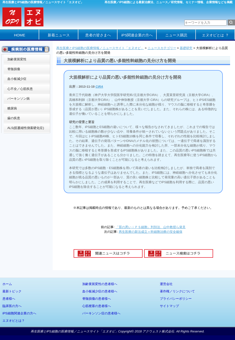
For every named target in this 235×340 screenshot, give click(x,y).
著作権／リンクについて (177, 291)
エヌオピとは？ (13, 320)
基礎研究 (186, 48)
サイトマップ (169, 306)
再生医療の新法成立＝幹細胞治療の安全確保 (150, 232)
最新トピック (12, 291)
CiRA (99, 86)
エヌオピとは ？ (215, 35)
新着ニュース (59, 35)
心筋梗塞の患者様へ (96, 306)
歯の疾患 (13, 118)
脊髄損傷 (13, 69)
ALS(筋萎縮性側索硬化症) (25, 128)
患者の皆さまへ (98, 35)
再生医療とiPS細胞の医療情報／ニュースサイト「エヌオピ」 (100, 48)
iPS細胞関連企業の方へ (19, 313)
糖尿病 (12, 108)
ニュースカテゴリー (162, 48)
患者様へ (8, 298)
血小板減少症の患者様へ (99, 291)
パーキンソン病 (18, 98)
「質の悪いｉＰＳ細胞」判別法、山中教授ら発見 (151, 227)
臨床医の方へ (12, 306)
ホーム (7, 284)
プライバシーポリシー (176, 298)
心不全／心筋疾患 (20, 89)
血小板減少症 (16, 79)
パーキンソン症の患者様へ (101, 313)
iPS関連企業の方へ (137, 35)
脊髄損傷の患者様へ (96, 298)
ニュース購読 (176, 35)
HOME (19, 35)
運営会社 (166, 284)
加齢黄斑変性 (16, 59)
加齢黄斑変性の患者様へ (99, 284)
